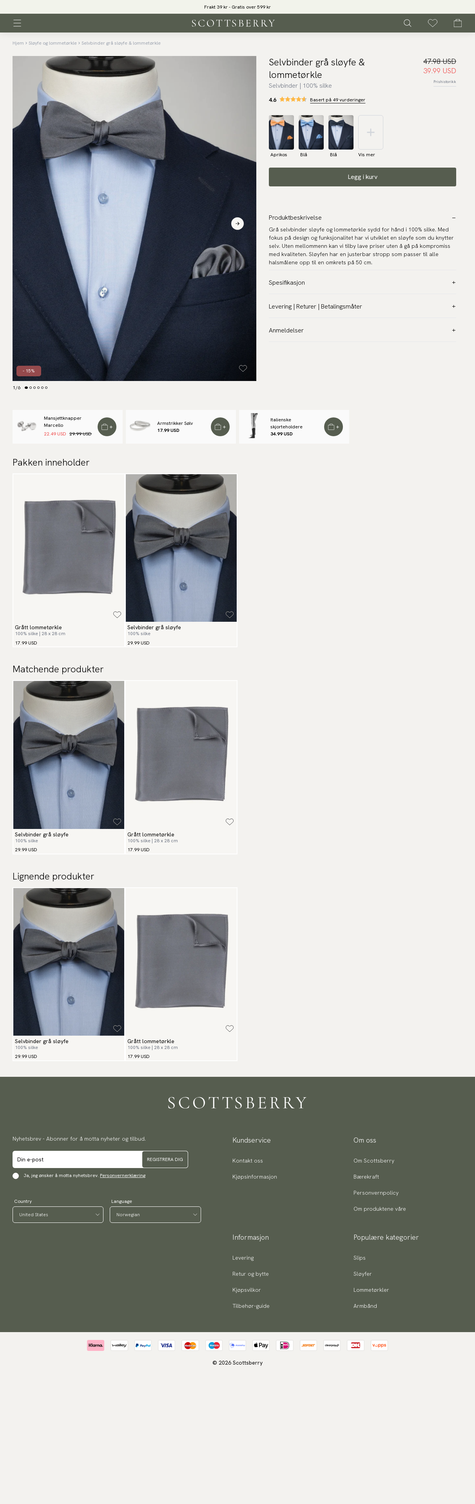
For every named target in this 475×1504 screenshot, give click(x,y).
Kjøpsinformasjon (254, 1176)
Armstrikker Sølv (175, 423)
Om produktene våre (380, 1208)
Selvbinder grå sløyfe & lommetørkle (121, 43)
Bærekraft (366, 1176)
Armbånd (365, 1305)
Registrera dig (165, 1159)
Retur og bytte (250, 1273)
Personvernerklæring (122, 1175)
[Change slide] (26, 387)
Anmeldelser (362, 330)
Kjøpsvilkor (246, 1289)
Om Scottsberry (374, 1160)
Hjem (18, 43)
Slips (360, 1257)
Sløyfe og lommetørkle (53, 43)
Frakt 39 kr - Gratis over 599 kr (237, 7)
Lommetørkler (371, 1289)
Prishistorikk (444, 81)
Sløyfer (363, 1273)
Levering (243, 1257)
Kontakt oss (247, 1160)
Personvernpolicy (376, 1192)
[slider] (237, 7)
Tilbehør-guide (251, 1305)
